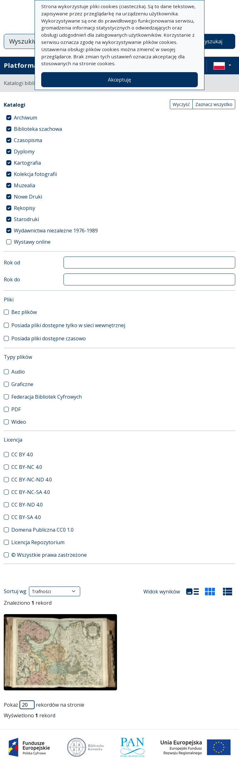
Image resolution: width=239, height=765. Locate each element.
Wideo (18, 421)
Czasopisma (28, 140)
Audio (18, 371)
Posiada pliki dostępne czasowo (48, 338)
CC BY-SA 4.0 (26, 517)
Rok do (12, 279)
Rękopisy (24, 208)
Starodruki (26, 219)
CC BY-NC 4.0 (26, 467)
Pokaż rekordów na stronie (44, 704)
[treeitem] (119, 117)
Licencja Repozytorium (37, 542)
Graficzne (22, 384)
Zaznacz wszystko (213, 104)
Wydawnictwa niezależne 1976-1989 (56, 230)
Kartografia (27, 162)
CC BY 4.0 (22, 454)
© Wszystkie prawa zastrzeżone (49, 554)
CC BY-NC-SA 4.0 (30, 492)
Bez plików (24, 312)
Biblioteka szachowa (38, 128)
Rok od (12, 262)
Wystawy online (32, 241)
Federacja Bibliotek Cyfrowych (46, 396)
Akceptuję (119, 79)
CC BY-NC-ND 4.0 (31, 479)
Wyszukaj (211, 41)
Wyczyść (181, 104)
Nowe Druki (28, 196)
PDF (16, 409)
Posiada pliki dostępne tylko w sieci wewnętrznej (68, 325)
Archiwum (25, 117)
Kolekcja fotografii (35, 174)
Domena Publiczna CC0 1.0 (42, 529)
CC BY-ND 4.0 (27, 504)
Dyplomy (24, 151)
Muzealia (24, 185)
